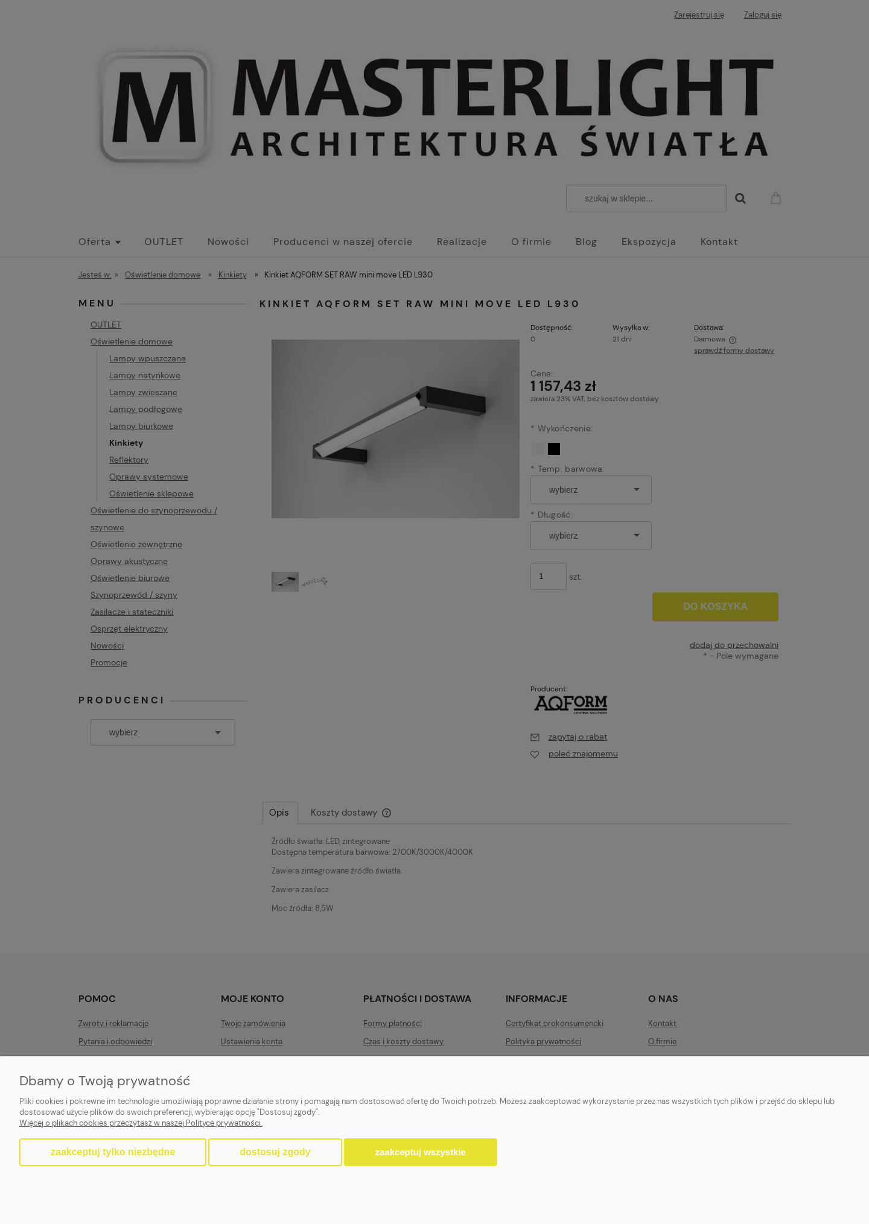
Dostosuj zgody (275, 1152)
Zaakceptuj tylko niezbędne (113, 1152)
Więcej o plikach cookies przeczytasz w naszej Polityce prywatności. (141, 1123)
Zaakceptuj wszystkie (420, 1152)
